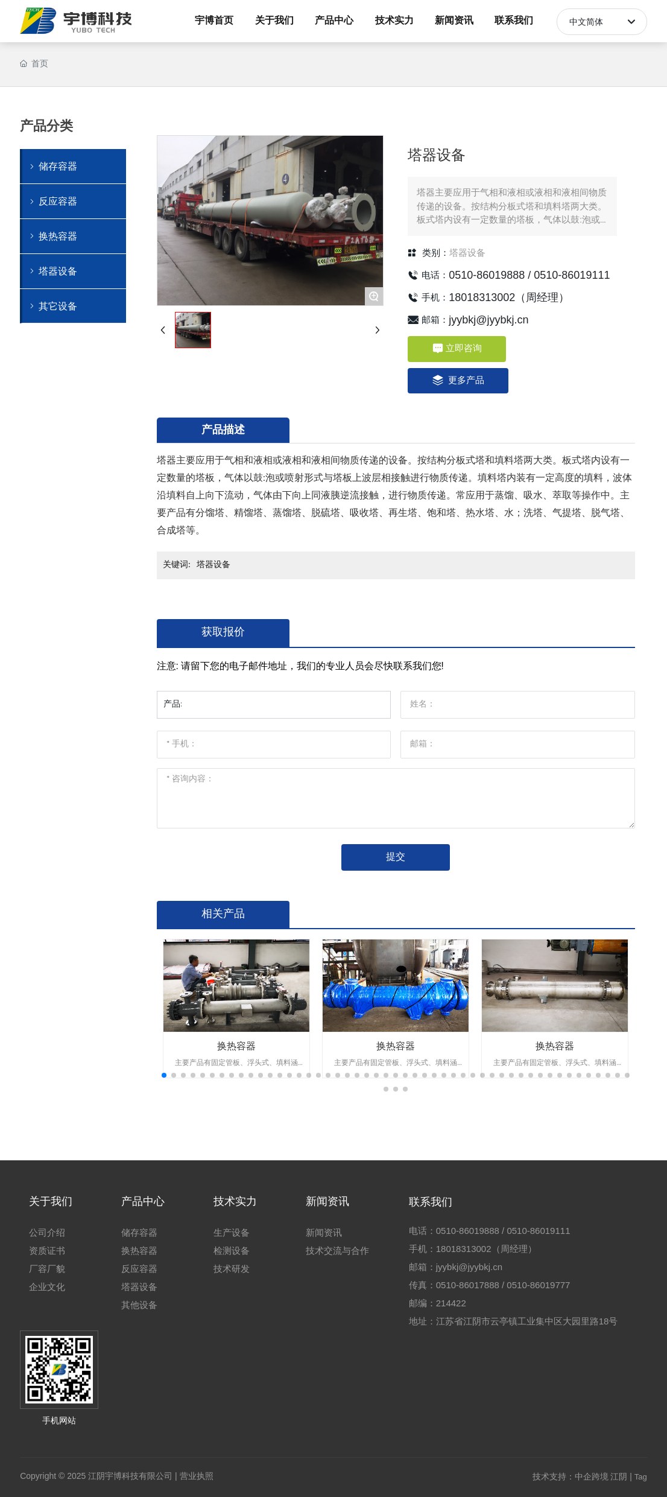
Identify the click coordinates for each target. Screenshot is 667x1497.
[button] (164, 1075)
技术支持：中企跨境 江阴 (580, 1476)
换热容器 (236, 1046)
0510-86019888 (487, 275)
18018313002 (482, 297)
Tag (640, 1476)
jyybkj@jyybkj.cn (488, 320)
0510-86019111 (572, 275)
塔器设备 (467, 252)
